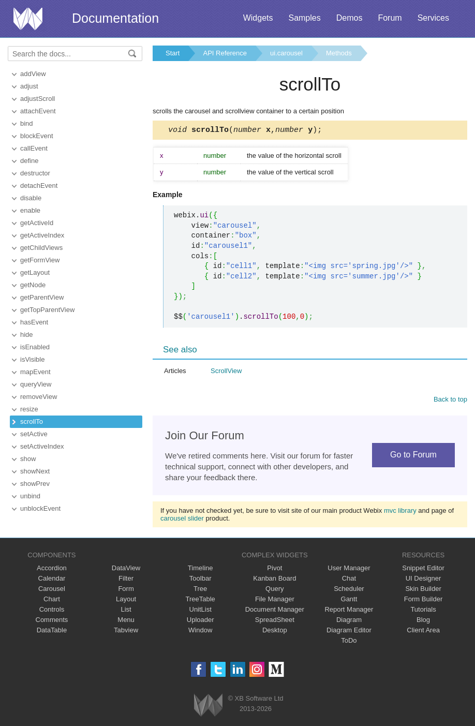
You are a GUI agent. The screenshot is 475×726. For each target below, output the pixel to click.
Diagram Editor (349, 631)
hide (26, 334)
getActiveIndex (42, 235)
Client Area (423, 631)
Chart (51, 600)
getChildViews (41, 247)
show (28, 459)
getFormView (40, 260)
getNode (33, 285)
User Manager (349, 569)
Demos (349, 17)
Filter (125, 580)
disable (30, 198)
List (126, 611)
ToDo (349, 642)
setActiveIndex (42, 446)
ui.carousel (286, 53)
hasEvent (34, 322)
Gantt (349, 600)
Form (125, 590)
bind (26, 123)
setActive (34, 434)
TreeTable (200, 600)
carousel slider (182, 520)
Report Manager (348, 611)
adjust (29, 86)
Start (173, 53)
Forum (390, 17)
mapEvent (35, 372)
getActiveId (36, 223)
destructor (35, 173)
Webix (208, 706)
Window (200, 631)
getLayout (35, 272)
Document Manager (274, 611)
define (29, 161)
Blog (423, 621)
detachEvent (38, 185)
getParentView (42, 297)
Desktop (274, 631)
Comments (52, 621)
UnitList (200, 611)
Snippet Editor (423, 569)
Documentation (115, 18)
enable (30, 210)
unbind (30, 496)
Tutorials (423, 611)
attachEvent (38, 111)
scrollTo (31, 421)
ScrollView (226, 372)
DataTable (52, 631)
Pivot (274, 569)
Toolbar (200, 580)
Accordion (52, 569)
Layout (126, 600)
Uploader (200, 621)
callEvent (34, 148)
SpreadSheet (274, 621)
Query (274, 590)
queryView (35, 384)
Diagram (349, 621)
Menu (126, 621)
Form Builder (423, 600)
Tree (200, 590)
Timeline (200, 569)
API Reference (225, 53)
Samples (304, 17)
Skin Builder (423, 590)
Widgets (258, 17)
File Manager (274, 600)
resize (29, 409)
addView (33, 74)
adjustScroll (37, 98)
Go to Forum (413, 456)
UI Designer (423, 580)
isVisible (32, 359)
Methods (339, 53)
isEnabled (35, 347)
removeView (38, 397)
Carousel (51, 590)
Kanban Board (274, 580)
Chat (349, 580)
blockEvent (36, 136)
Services (433, 17)
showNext (35, 471)
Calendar (52, 580)
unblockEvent (40, 508)
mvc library (400, 512)
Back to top (450, 401)
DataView (126, 569)
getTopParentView (47, 310)
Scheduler (349, 590)
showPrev (35, 483)
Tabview (126, 631)
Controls (51, 611)
